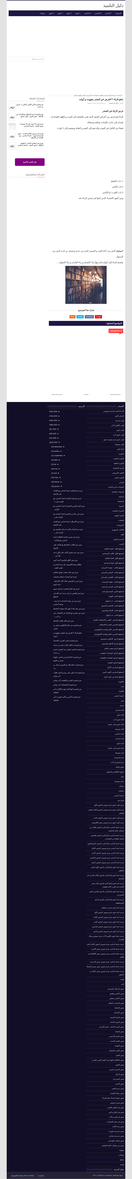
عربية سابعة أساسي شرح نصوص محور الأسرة (107, 949)
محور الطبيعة (119, 1046)
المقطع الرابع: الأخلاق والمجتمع (113, 644)
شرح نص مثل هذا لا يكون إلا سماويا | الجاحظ (69, 609)
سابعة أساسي (119, 796)
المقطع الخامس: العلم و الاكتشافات (111, 625)
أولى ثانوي (120, 430)
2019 (55, 442)
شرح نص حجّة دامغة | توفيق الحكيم (65, 572)
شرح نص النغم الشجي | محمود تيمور (66, 589)
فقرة (122, 979)
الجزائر (121, 482)
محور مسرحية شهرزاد (116, 1131)
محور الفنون (119, 1065)
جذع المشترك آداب (117, 762)
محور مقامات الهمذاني (116, 1141)
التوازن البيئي (119, 478)
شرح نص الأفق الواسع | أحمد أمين (65, 560)
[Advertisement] (66, 35)
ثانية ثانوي (120, 743)
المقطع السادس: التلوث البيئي (113, 672)
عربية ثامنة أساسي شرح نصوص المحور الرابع (108, 862)
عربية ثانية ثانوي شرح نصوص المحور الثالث (108, 917)
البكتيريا (121, 454)
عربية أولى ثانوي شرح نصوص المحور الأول (109, 805)
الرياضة (121, 497)
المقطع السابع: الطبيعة (116, 663)
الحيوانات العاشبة (118, 492)
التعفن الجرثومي (118, 473)
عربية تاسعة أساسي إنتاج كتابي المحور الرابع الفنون (105, 843)
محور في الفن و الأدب (116, 1117)
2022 (54, 429)
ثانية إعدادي (120, 739)
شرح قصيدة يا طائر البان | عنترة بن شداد (67, 645)
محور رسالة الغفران (117, 1093)
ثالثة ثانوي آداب (118, 720)
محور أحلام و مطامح (117, 994)
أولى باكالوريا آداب (117, 425)
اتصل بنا (41, 1175)
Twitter (80, 317)
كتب (122, 984)
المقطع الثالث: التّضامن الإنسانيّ (112, 577)
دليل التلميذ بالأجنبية (30, 162)
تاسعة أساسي (119, 696)
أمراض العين (119, 416)
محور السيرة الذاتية (117, 1022)
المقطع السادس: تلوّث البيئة (114, 677)
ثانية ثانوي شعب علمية (116, 748)
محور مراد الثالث (118, 1126)
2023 (55, 425)
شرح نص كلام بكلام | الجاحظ (63, 621)
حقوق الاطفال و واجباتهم (115, 772)
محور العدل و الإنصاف (116, 1051)
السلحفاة (121, 501)
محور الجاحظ (119, 1008)
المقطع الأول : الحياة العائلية (114, 549)
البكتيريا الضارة (118, 459)
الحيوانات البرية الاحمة (116, 487)
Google (98, 317)
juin (54, 464)
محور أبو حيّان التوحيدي (116, 989)
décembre (58, 447)
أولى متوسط (119, 444)
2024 (55, 420)
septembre (58, 455)
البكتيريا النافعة (119, 463)
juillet (55, 460)
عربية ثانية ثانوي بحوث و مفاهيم (96, 103)
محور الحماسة (119, 1013)
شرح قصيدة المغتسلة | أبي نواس (65, 685)
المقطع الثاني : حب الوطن (114, 601)
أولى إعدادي (119, 421)
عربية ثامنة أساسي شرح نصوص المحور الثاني (108, 853)
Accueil (86, 394)
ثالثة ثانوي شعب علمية (116, 724)
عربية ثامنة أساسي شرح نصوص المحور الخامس (107, 858)
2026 (55, 412)
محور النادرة (119, 1084)
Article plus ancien (57, 394)
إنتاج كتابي (120, 449)
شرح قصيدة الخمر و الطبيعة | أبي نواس (67, 680)
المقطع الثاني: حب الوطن (115, 615)
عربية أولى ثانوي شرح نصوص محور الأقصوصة (108, 823)
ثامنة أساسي (119, 734)
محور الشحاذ (119, 1032)
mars (56, 477)
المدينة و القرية (118, 539)
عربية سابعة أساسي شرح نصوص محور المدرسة (107, 962)
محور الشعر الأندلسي (116, 1036)
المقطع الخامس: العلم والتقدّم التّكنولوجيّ (109, 634)
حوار (122, 777)
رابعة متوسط (119, 781)
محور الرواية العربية (117, 1017)
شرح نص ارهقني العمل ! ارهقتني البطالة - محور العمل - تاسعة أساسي (30, 144)
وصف (122, 1164)
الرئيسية (118, 13)
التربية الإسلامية (118, 468)
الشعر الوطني (119, 516)
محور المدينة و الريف (116, 1069)
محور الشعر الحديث (117, 1041)
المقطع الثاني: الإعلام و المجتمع (113, 606)
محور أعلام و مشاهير (116, 998)
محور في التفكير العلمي (115, 1107)
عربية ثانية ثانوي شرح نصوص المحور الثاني (109, 922)
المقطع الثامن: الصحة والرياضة (113, 591)
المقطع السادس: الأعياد (115, 667)
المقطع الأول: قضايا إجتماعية (114, 563)
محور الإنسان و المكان (116, 1003)
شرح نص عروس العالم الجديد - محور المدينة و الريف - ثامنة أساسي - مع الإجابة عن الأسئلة (30, 136)
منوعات (121, 1155)
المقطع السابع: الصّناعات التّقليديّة (112, 658)
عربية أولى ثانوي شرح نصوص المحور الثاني (108, 818)
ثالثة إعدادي (120, 710)
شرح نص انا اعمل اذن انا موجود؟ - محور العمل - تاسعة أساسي (31, 125)
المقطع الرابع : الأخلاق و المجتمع (112, 639)
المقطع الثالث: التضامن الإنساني (112, 572)
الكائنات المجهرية (118, 530)
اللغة (122, 535)
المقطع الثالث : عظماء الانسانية (112, 568)
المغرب (121, 544)
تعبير (122, 701)
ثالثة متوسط (119, 729)
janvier (57, 486)
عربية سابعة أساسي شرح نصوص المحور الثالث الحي (105, 944)
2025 (55, 416)
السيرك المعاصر (118, 511)
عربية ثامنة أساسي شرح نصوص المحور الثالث (107, 848)
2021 (54, 434)
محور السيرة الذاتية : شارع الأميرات (111, 1027)
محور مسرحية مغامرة (116, 1136)
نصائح (122, 1160)
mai (55, 469)
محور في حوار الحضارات (115, 1122)
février (56, 482)
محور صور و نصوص (117, 1103)
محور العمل (120, 1055)
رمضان (121, 786)
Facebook (89, 317)
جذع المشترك (119, 758)
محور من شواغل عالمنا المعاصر (113, 1145)
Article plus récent (115, 394)
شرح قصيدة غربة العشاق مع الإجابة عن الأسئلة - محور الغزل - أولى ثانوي (29, 115)
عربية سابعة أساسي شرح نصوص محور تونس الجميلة (105, 966)
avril (55, 473)
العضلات (121, 520)
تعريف (122, 705)
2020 (54, 438)
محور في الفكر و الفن (116, 1112)
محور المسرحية (118, 1079)
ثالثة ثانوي (120, 715)
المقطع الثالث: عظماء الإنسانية (113, 582)
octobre (56, 451)
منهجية (121, 1150)
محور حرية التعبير (118, 1088)
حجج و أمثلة (120, 767)
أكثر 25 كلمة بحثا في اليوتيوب (113, 411)
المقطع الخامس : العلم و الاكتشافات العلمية (108, 620)
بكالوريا (121, 691)
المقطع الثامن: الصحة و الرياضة (113, 587)
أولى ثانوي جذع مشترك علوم (114, 440)
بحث (122, 686)
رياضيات (121, 791)
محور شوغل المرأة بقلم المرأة (113, 1098)
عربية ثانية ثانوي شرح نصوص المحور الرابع (109, 931)
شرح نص (121, 800)
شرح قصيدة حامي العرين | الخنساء (65, 641)
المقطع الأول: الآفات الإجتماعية (113, 553)
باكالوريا (121, 682)
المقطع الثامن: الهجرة (116, 596)
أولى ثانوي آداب (118, 435)
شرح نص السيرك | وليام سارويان (65, 577)
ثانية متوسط (119, 753)
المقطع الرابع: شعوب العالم (114, 648)
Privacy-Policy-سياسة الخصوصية (22, 1175)
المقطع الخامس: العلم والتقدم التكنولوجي (109, 629)
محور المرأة (120, 1074)
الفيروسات (120, 525)
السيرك (121, 506)
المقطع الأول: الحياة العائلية (114, 558)
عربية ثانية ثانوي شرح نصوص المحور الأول (109, 912)
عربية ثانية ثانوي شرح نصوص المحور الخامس (108, 927)
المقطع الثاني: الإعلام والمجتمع (113, 610)
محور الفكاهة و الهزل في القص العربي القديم (108, 1060)
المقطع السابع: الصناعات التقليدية (112, 653)
